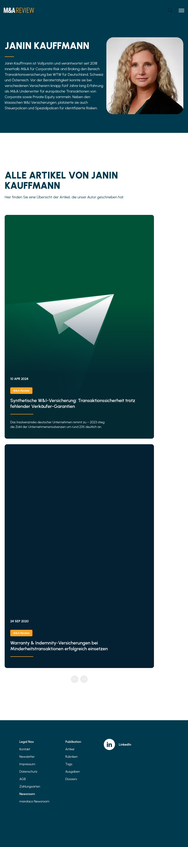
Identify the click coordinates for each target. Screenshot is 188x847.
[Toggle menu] (181, 10)
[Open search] (170, 10)
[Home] (19, 10)
